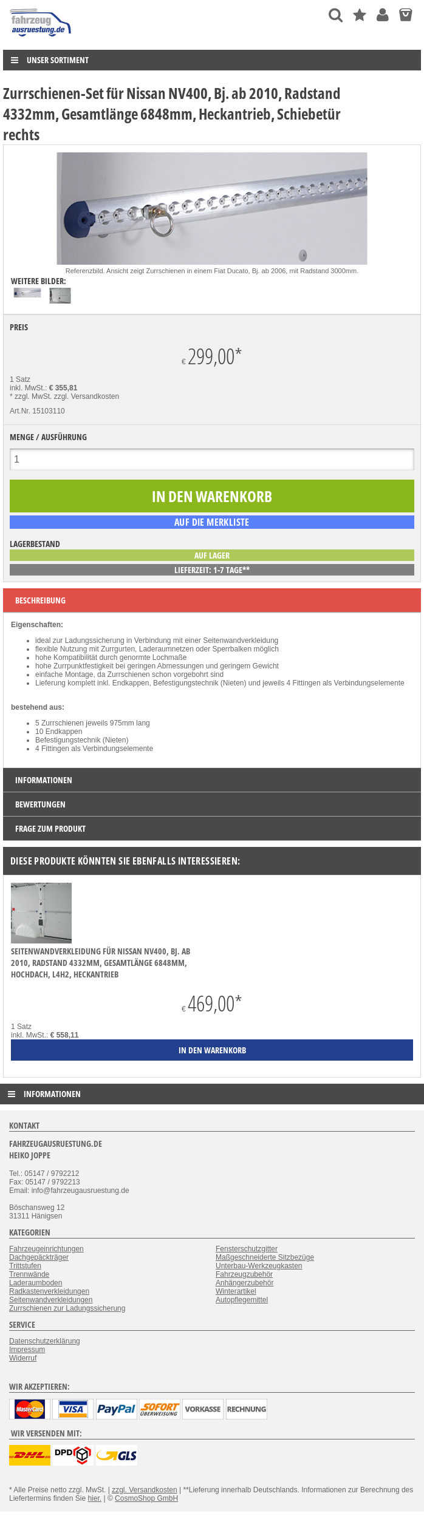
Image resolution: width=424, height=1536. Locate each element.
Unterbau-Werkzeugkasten (259, 1266)
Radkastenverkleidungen (49, 1291)
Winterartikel (236, 1291)
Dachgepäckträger (39, 1257)
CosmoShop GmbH (146, 1498)
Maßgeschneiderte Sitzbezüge (265, 1257)
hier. (94, 1498)
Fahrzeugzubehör (244, 1274)
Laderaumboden (35, 1283)
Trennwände (29, 1274)
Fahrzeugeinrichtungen (46, 1249)
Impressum (27, 1349)
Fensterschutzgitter (247, 1249)
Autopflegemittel (242, 1300)
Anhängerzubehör (244, 1283)
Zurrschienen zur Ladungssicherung (67, 1308)
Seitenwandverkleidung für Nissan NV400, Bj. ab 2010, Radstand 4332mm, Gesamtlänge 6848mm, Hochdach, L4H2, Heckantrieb (100, 962)
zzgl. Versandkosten (86, 396)
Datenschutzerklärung (44, 1341)
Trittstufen (25, 1266)
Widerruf (22, 1358)
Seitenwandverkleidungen (50, 1300)
